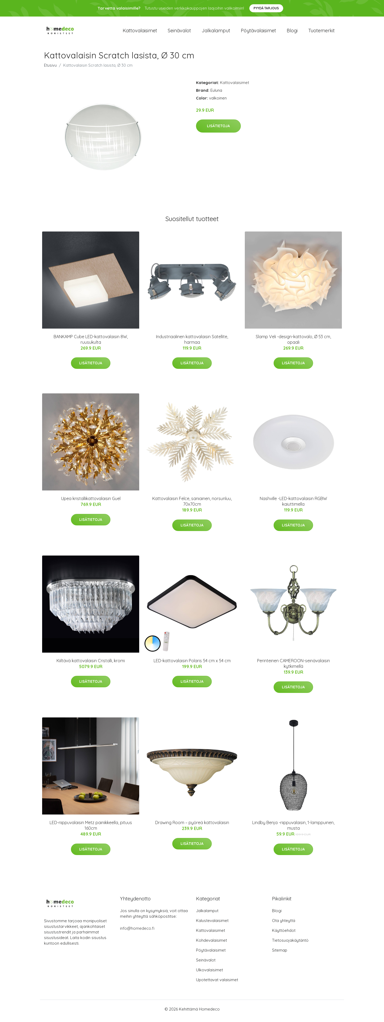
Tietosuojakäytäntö (290, 944)
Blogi (292, 32)
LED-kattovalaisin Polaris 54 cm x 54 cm (192, 664)
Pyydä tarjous (266, 8)
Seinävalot (179, 32)
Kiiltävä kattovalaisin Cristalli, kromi (91, 664)
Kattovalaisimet (140, 32)
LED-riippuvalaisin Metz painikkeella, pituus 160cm (91, 829)
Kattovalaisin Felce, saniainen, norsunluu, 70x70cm (192, 505)
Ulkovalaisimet (209, 973)
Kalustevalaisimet (212, 924)
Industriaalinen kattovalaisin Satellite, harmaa (192, 343)
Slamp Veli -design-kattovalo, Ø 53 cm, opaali (293, 343)
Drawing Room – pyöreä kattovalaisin (192, 826)
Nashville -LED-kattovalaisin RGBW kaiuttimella (293, 505)
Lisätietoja (218, 129)
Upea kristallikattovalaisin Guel (91, 502)
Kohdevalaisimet (211, 944)
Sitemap (279, 953)
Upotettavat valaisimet (217, 983)
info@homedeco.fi (137, 932)
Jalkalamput (216, 32)
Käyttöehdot (283, 934)
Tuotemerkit (321, 32)
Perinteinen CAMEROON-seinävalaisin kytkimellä (293, 667)
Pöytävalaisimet (258, 32)
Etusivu (50, 68)
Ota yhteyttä (283, 924)
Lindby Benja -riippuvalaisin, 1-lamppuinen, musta (293, 829)
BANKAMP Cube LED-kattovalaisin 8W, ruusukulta (91, 343)
